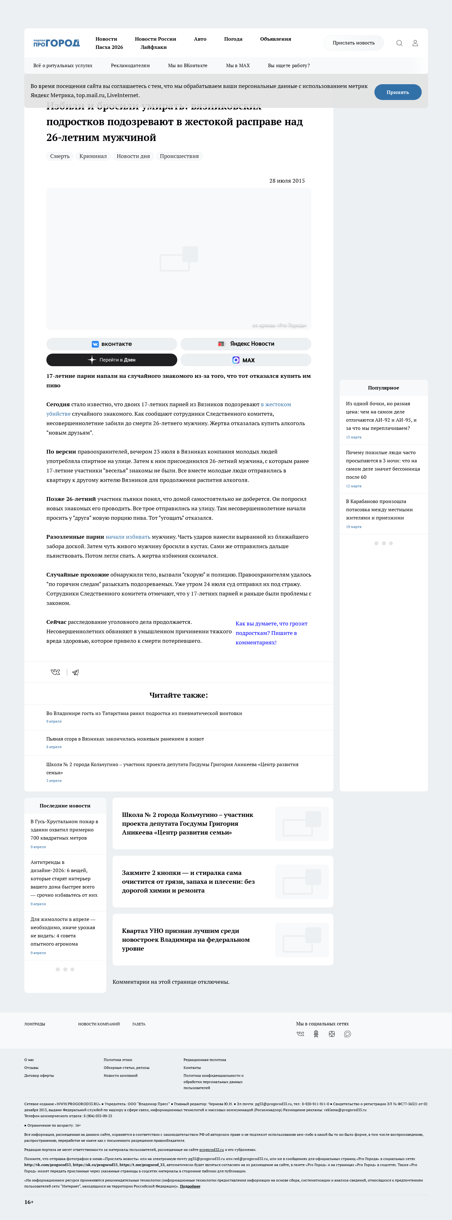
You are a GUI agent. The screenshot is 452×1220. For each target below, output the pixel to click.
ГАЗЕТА (138, 1024)
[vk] (56, 672)
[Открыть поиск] (399, 43)
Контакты (192, 1067)
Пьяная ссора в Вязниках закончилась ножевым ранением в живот (178, 743)
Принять (398, 92)
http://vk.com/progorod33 (47, 1164)
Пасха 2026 (109, 47)
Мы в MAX (238, 65)
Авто (200, 39)
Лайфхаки (154, 47)
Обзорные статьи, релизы (127, 1067)
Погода (233, 39)
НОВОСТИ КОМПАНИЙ (99, 1024)
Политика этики (118, 1059)
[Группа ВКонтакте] (111, 344)
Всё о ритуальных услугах (63, 65)
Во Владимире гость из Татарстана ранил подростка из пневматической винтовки (178, 717)
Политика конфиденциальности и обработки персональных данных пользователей (214, 1081)
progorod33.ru (211, 1149)
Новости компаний (121, 1075)
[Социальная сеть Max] (245, 360)
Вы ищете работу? (289, 65)
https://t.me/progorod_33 (142, 1164)
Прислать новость (354, 42)
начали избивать (128, 536)
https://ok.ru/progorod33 (95, 1164)
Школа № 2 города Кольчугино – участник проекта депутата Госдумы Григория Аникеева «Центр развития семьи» (178, 773)
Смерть (60, 156)
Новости (106, 39)
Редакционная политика (205, 1059)
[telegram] (77, 672)
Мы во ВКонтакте (188, 65)
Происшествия (179, 156)
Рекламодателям (130, 65)
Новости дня (133, 156)
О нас (29, 1059)
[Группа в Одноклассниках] (316, 1034)
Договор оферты (39, 1075)
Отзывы (31, 1067)
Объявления (275, 39)
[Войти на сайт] (415, 43)
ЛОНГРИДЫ (34, 1024)
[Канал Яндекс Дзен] (111, 360)
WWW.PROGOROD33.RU (78, 1103)
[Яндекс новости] (245, 344)
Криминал (93, 156)
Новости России (155, 39)
